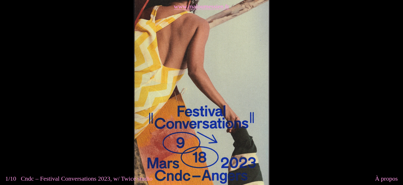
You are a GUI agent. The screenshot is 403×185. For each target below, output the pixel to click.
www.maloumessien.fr (201, 6)
